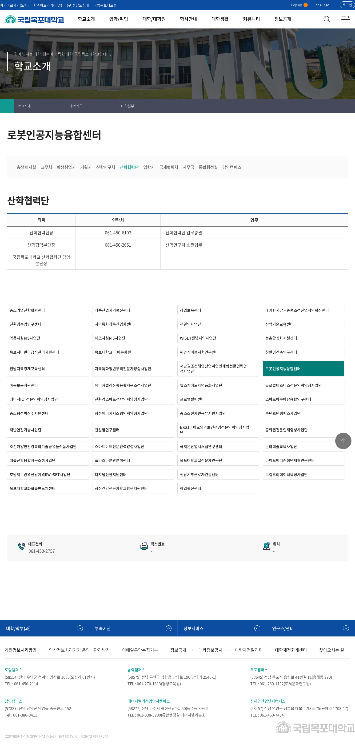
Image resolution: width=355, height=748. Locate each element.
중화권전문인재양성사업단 (286, 429)
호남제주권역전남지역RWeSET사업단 (40, 474)
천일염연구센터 (107, 429)
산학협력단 (129, 167)
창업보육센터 (190, 310)
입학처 (149, 167)
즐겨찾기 (334, 106)
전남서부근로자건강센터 (199, 474)
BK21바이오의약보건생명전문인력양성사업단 (214, 429)
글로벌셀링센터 (192, 399)
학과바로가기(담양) (47, 5)
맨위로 (343, 441)
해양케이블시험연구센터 (199, 352)
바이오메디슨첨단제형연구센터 (290, 460)
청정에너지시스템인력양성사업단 (121, 413)
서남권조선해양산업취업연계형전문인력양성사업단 (213, 368)
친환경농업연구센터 (25, 324)
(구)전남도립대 (78, 5)
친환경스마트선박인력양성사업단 (121, 399)
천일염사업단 (190, 324)
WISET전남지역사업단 (198, 337)
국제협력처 (168, 167)
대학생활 (219, 19)
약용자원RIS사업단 (25, 337)
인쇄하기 (320, 106)
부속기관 (103, 628)
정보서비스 (193, 628)
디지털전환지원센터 (111, 474)
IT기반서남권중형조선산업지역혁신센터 (297, 310)
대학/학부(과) (18, 628)
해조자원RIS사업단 (110, 337)
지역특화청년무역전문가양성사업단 (123, 368)
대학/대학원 (154, 19)
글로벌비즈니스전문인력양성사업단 (293, 385)
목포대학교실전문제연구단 (201, 460)
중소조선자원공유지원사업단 (203, 413)
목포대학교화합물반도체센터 (33, 488)
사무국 (188, 167)
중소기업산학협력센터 (27, 310)
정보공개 (282, 19)
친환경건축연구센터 (281, 352)
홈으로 (7, 106)
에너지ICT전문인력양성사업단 (34, 399)
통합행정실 (208, 167)
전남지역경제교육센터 (27, 368)
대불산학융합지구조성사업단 (33, 460)
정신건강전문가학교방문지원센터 (121, 488)
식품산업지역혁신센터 (112, 310)
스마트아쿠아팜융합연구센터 (288, 399)
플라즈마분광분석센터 (112, 460)
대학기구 (76, 105)
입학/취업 (118, 19)
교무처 (46, 167)
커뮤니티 (251, 19)
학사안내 (188, 19)
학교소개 (86, 19)
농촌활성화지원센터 (281, 337)
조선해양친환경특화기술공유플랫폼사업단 (43, 446)
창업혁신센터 (190, 488)
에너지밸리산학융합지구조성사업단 (123, 385)
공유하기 (348, 106)
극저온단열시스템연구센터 (201, 446)
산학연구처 (105, 167)
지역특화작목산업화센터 (114, 324)
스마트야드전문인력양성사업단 (119, 446)
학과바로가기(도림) (14, 5)
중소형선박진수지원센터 (29, 413)
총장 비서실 (26, 167)
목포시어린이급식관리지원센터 (34, 352)
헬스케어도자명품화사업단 (201, 385)
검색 (326, 19)
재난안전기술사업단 (25, 429)
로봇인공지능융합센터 (283, 368)
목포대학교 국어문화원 (113, 352)
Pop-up (299, 4)
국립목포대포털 (105, 5)
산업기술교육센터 (279, 324)
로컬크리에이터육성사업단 (286, 474)
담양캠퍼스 (231, 167)
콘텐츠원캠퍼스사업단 (283, 413)
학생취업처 (66, 167)
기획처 (86, 167)
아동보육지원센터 (24, 385)
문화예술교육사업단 (281, 446)
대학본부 (127, 105)
